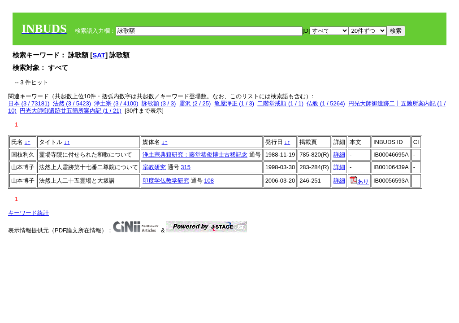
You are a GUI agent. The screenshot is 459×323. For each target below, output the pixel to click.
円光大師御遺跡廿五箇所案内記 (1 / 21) (70, 110)
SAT (98, 55)
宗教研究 (154, 167)
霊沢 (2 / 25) (195, 103)
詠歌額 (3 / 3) (159, 103)
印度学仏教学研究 (166, 180)
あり (359, 181)
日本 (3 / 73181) (29, 103)
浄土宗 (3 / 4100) (116, 103)
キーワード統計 (28, 213)
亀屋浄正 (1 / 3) (234, 103)
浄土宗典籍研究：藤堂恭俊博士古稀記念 (195, 154)
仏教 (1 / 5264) (326, 103)
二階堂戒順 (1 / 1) (280, 103)
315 (186, 167)
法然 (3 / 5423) (72, 103)
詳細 (339, 154)
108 (209, 180)
